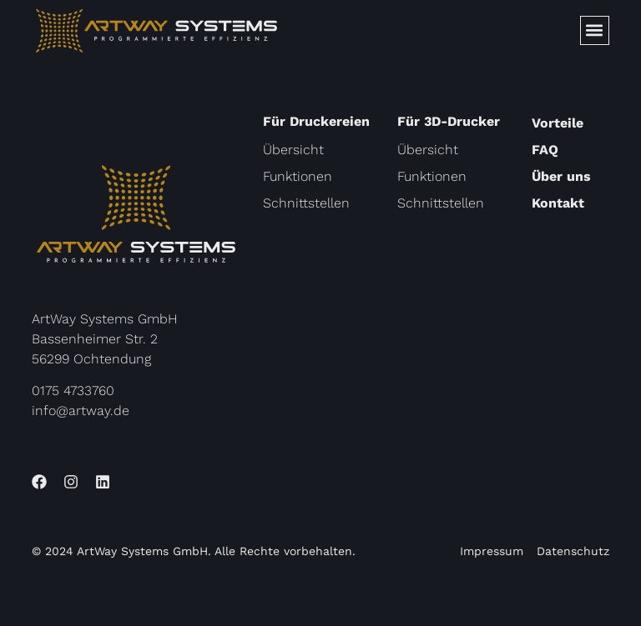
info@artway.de (80, 410)
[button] (594, 30)
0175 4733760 (73, 390)
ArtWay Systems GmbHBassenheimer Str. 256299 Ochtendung (104, 339)
